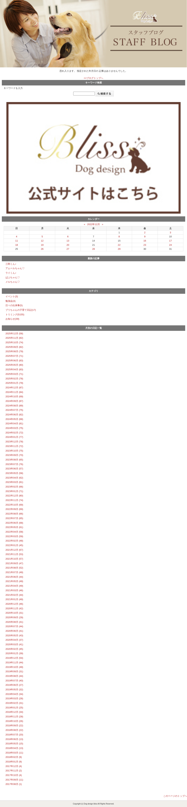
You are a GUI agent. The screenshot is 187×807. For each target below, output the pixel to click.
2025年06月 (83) (14, 360)
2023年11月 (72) (14, 446)
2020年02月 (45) (14, 649)
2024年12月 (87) (14, 387)
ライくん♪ (10, 272)
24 (170, 245)
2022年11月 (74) (14, 500)
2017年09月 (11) (14, 779)
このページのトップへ (175, 796)
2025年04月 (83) (14, 369)
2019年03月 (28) (14, 698)
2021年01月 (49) (14, 599)
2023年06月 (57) (14, 468)
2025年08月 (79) (14, 351)
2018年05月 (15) (14, 743)
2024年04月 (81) (14, 423)
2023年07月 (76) (14, 464)
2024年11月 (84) (14, 392)
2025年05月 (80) (14, 365)
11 (16, 240)
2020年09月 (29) (14, 617)
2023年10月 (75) (14, 450)
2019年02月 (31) (14, 703)
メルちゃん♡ (12, 281)
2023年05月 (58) (14, 473)
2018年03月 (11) (14, 752)
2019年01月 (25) (14, 707)
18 (16, 245)
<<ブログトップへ (93, 78)
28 (93, 249)
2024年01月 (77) (14, 437)
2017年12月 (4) (13, 766)
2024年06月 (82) (14, 414)
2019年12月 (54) (14, 658)
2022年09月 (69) (14, 509)
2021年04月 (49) (14, 585)
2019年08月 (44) (14, 676)
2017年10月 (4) (13, 775)
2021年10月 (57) (14, 558)
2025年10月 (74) (14, 342)
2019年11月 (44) (14, 662)
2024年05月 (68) (14, 419)
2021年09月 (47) (14, 563)
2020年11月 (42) (14, 608)
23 (145, 245)
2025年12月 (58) (14, 333)
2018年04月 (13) (14, 748)
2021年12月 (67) (14, 549)
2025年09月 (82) (14, 347)
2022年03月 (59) (14, 536)
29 (119, 249)
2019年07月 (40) (14, 680)
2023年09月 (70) (14, 455)
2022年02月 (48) (14, 540)
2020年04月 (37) (14, 639)
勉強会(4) (10, 301)
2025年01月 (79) (14, 383)
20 (67, 245)
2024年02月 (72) (14, 432)
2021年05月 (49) (14, 581)
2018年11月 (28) (14, 716)
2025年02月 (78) (14, 378)
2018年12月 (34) (14, 712)
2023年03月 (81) (14, 482)
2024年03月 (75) (14, 428)
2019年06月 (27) (14, 685)
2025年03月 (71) (14, 374)
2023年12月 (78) (14, 441)
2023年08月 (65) (14, 459)
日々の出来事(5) (14, 305)
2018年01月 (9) (13, 761)
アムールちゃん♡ (14, 268)
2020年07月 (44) (14, 626)
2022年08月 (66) (14, 513)
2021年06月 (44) (14, 576)
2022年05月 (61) (14, 527)
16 (145, 240)
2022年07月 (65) (14, 518)
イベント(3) (11, 296)
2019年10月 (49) (14, 667)
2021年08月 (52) (14, 567)
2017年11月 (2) (13, 770)
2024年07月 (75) (14, 410)
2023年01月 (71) (14, 491)
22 (119, 245)
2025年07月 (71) (14, 356)
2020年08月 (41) (14, 622)
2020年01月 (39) (14, 653)
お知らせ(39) (12, 319)
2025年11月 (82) (14, 337)
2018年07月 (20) (14, 734)
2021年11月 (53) (14, 554)
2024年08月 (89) (14, 405)
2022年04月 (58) (14, 531)
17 (170, 240)
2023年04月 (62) (14, 477)
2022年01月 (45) (14, 545)
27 (67, 249)
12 (42, 240)
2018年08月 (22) (14, 730)
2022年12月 (93, 224)
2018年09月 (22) (14, 725)
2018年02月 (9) (13, 757)
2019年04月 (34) (14, 694)
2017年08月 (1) (13, 784)
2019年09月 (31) (14, 671)
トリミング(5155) (14, 314)
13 (67, 240)
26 (42, 249)
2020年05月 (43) (14, 635)
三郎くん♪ (10, 264)
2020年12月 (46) (14, 604)
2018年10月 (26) (14, 721)
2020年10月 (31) (14, 612)
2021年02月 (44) (14, 595)
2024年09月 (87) (14, 401)
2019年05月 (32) (14, 689)
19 (42, 245)
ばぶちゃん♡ (12, 277)
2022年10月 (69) (14, 504)
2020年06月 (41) (14, 631)
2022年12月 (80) (14, 495)
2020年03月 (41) (14, 644)
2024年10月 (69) (14, 396)
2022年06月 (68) (14, 522)
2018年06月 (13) (14, 739)
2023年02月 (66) (14, 486)
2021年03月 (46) (14, 590)
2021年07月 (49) (14, 572)
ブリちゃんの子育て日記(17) (20, 310)
